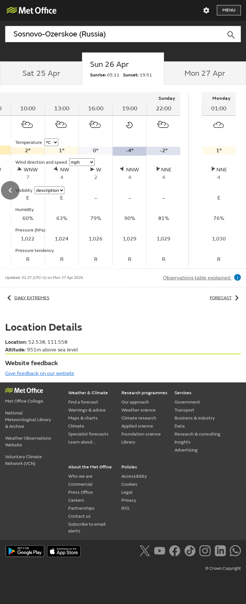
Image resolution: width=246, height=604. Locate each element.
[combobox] (113, 34)
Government (187, 402)
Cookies (129, 484)
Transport (184, 410)
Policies (129, 467)
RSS (125, 508)
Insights (183, 442)
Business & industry (195, 418)
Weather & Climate (88, 393)
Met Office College (24, 401)
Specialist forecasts (88, 434)
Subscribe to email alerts (87, 528)
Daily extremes (27, 298)
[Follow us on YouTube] (161, 552)
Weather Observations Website (28, 441)
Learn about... (82, 442)
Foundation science (141, 434)
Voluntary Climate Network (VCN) (23, 460)
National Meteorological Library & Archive (28, 419)
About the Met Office (90, 467)
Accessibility (134, 476)
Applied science (137, 426)
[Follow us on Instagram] (206, 552)
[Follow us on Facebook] (176, 552)
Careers (76, 500)
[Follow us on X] (146, 552)
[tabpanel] (218, 179)
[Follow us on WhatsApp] (235, 552)
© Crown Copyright (223, 568)
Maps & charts (83, 418)
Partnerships (81, 508)
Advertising (186, 450)
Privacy (128, 500)
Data (180, 426)
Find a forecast (83, 402)
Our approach (135, 402)
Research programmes (144, 393)
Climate (76, 426)
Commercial (80, 484)
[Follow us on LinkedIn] (221, 552)
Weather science (138, 410)
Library (128, 442)
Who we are (80, 476)
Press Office (80, 492)
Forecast (225, 298)
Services (183, 393)
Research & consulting (197, 434)
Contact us (79, 516)
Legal (127, 492)
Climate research (138, 418)
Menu (228, 10)
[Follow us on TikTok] (191, 552)
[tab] (41, 73)
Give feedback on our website (39, 373)
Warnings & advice (87, 410)
